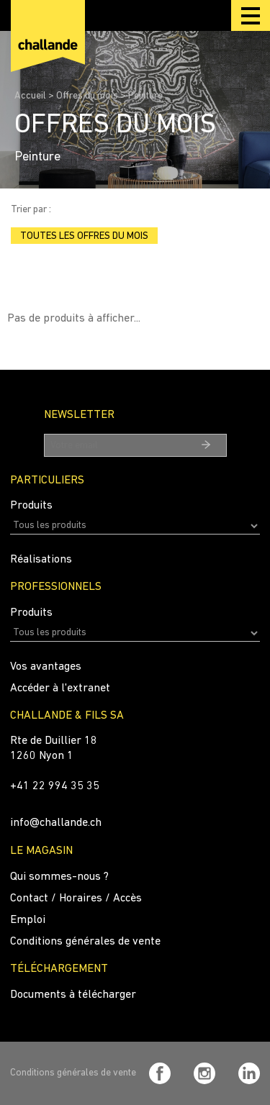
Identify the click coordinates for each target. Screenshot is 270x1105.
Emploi (27, 920)
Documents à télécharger (73, 995)
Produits (31, 505)
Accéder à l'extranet (60, 688)
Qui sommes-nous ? (59, 877)
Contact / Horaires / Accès (76, 898)
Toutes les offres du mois (84, 236)
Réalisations (41, 559)
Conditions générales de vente (85, 941)
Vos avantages (45, 667)
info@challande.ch (56, 823)
